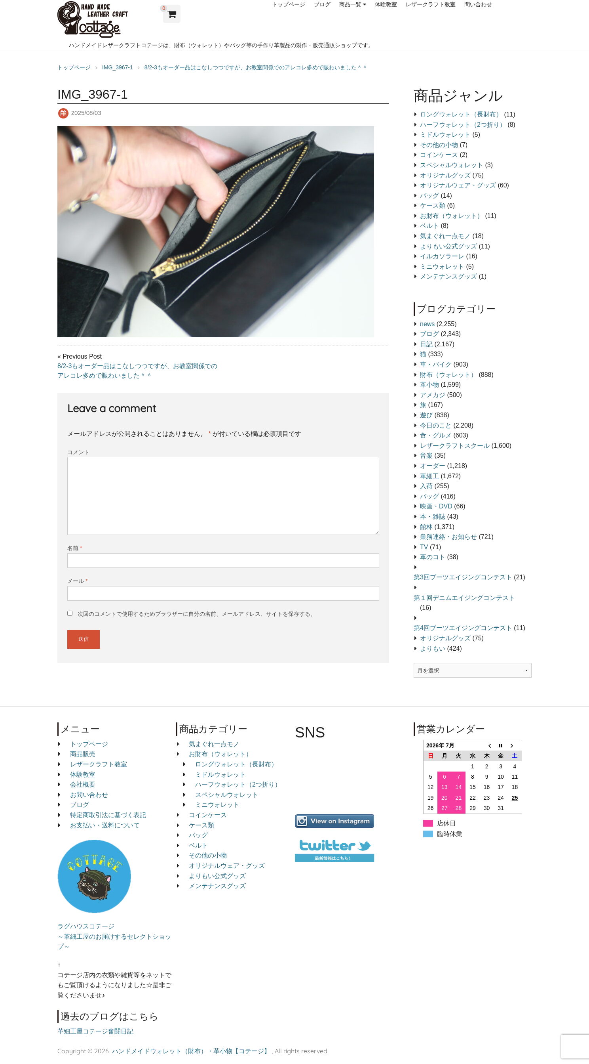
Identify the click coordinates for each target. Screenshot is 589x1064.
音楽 (426, 455)
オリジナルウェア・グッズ (458, 185)
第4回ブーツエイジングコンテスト (463, 628)
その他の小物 (439, 144)
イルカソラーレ (442, 256)
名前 (74, 548)
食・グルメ (436, 435)
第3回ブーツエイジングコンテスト (463, 577)
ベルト (429, 225)
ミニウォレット (442, 266)
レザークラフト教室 (431, 4)
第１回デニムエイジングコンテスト (464, 597)
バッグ (429, 195)
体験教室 (386, 4)
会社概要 (82, 784)
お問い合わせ (89, 794)
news (427, 324)
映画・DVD (436, 506)
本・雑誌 (432, 516)
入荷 (426, 486)
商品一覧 (350, 4)
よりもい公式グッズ (448, 246)
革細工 (429, 476)
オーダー (432, 465)
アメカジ (432, 395)
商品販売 (82, 754)
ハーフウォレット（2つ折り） (463, 124)
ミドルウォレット (445, 134)
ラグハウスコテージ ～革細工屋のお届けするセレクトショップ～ (114, 936)
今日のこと (436, 425)
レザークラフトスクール (455, 445)
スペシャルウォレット (451, 165)
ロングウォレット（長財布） (461, 114)
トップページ (288, 4)
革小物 (429, 384)
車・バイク (436, 364)
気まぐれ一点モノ (445, 236)
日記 (426, 344)
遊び (426, 415)
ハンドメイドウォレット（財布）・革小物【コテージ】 (191, 1051)
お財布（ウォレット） (451, 215)
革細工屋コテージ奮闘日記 (95, 1031)
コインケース (439, 154)
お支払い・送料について (105, 825)
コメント (78, 452)
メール (77, 581)
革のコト (432, 557)
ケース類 (432, 205)
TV (424, 547)
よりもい (432, 648)
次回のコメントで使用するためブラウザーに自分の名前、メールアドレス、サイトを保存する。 (197, 614)
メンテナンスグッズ (448, 276)
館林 (426, 526)
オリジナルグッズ (445, 175)
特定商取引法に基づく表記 (108, 815)
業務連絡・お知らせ (448, 536)
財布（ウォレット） (448, 374)
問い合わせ (478, 4)
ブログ (322, 4)
